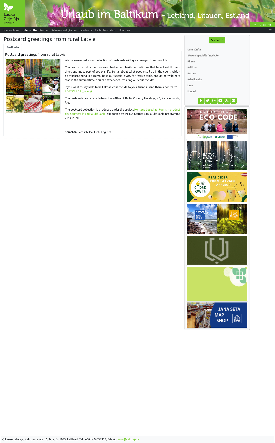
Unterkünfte (194, 49)
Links (190, 85)
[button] (270, 30)
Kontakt (191, 91)
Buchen (191, 73)
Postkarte (12, 47)
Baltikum (192, 67)
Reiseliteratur (194, 79)
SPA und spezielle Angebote (203, 55)
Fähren (191, 61)
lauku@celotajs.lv (128, 439)
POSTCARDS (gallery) (78, 91)
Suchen (216, 40)
